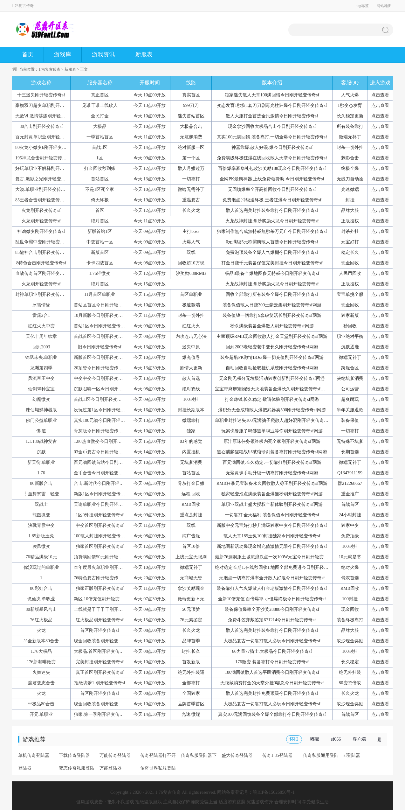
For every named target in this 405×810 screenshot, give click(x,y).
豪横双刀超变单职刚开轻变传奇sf (48, 105)
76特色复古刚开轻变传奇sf (100, 578)
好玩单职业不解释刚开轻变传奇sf (48, 168)
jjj (379, 739)
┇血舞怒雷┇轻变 (41, 494)
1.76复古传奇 (49, 69)
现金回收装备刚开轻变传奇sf (102, 641)
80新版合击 (41, 483)
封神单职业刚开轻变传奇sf (41, 294)
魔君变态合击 (41, 683)
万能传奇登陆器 (115, 755)
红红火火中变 (41, 326)
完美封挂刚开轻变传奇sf (99, 662)
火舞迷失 (41, 672)
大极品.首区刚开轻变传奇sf (100, 651)
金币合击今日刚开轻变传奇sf (102, 473)
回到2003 (41, 347)
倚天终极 (100, 200)
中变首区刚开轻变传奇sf (99, 525)
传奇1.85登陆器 (277, 755)
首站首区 (100, 179)
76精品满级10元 (41, 557)
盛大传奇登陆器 (237, 755)
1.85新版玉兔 (41, 536)
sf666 (336, 739)
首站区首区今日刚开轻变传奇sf (104, 305)
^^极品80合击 (41, 704)
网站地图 (384, 5)
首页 (27, 54)
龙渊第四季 (41, 368)
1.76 (41, 473)
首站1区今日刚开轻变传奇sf (101, 326)
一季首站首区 (99, 137)
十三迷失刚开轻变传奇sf (41, 95)
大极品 (99, 126)
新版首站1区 (99, 231)
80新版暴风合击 (41, 609)
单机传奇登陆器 (33, 755)
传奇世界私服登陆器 (158, 770)
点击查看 (380, 95)
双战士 (41, 504)
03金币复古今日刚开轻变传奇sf (104, 452)
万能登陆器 (111, 768)
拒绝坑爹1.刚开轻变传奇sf (99, 683)
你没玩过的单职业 (41, 567)
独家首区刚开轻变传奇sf (99, 546)
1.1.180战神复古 (41, 441)
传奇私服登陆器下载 (198, 757)
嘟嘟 (314, 739)
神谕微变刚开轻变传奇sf (41, 231)
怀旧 (294, 739)
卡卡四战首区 (99, 263)
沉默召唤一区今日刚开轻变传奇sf (106, 389)
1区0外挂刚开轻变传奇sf (99, 515)
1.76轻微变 (99, 273)
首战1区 (99, 147)
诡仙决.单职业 (41, 599)
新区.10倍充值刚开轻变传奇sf (103, 599)
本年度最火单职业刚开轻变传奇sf (106, 567)
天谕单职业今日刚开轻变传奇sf (104, 504)
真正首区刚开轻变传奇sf (99, 672)
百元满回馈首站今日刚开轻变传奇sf (109, 462)
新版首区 (100, 252)
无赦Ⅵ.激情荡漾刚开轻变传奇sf (46, 116)
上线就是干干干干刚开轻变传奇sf (106, 609)
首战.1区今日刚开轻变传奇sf (101, 399)
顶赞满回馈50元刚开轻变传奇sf (104, 557)
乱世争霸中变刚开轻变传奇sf (43, 242)
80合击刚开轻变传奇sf (41, 126)
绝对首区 (100, 221)
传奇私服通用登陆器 (321, 757)
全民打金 (100, 116)
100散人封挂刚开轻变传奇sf (101, 536)
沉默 (41, 452)
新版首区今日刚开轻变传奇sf (102, 357)
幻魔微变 (41, 399)
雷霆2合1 (41, 315)
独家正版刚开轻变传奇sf (99, 588)
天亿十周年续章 (41, 336)
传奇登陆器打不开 (158, 755)
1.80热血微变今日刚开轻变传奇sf (106, 441)
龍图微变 (41, 515)
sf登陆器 (352, 755)
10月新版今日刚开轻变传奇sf (102, 315)
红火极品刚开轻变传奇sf (99, 620)
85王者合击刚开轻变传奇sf (41, 200)
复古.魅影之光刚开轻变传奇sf (44, 179)
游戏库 (62, 54)
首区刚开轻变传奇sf (99, 630)
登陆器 (24, 768)
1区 (99, 158)
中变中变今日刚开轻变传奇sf (102, 378)
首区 (99, 210)
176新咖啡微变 (41, 662)
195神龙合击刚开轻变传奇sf (42, 158)
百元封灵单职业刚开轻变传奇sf (45, 137)
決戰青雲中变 (41, 525)
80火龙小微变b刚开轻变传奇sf (44, 147)
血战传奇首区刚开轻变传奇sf (43, 273)
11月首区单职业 (99, 294)
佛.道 (41, 431)
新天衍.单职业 (41, 462)
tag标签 (362, 5)
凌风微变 (41, 546)
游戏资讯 (103, 54)
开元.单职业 (41, 714)
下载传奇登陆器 (74, 755)
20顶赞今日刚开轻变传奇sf (100, 368)
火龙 (41, 630)
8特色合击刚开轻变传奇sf (41, 263)
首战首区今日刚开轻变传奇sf (102, 336)
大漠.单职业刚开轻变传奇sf (42, 189)
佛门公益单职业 (41, 420)
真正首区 (100, 95)
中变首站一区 (99, 242)
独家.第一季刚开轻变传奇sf (100, 714)
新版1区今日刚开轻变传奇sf (101, 494)
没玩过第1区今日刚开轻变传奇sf (105, 410)
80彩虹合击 (41, 588)
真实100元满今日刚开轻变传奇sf (105, 420)
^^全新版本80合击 (41, 641)
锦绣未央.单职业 (41, 357)
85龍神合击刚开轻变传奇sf (41, 252)
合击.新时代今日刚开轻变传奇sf (105, 483)
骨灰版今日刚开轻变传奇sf (100, 431)
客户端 (359, 739)
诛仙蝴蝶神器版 (41, 410)
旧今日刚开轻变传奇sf (99, 347)
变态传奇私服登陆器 (76, 770)
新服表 (144, 54)
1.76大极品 (41, 651)
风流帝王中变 (41, 378)
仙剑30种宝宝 (41, 389)
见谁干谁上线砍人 (100, 105)
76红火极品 (41, 620)
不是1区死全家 (99, 189)
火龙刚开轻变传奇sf (41, 210)
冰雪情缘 (41, 305)
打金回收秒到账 (99, 168)
